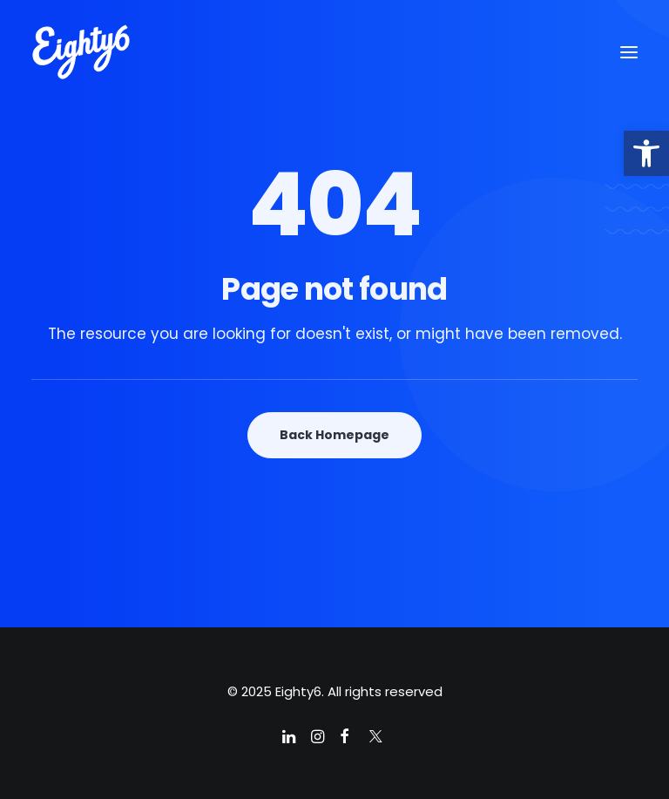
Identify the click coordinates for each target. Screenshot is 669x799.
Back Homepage (334, 435)
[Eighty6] (81, 52)
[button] (646, 153)
